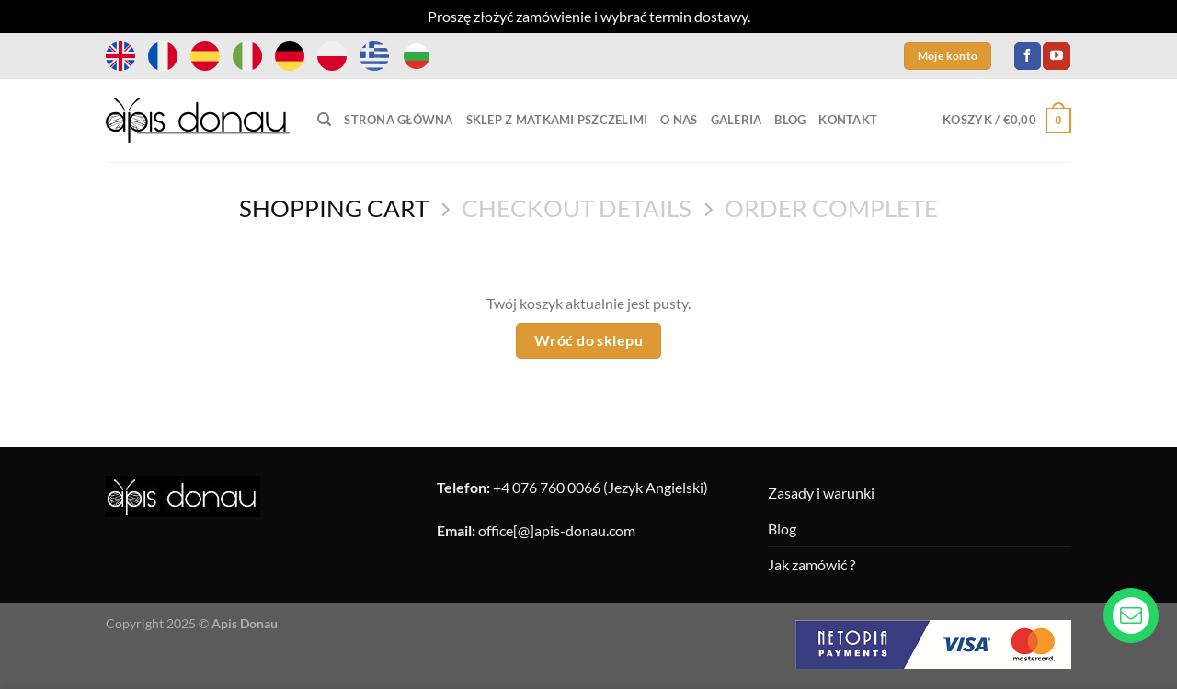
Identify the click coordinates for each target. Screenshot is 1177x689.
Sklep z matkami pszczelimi (557, 119)
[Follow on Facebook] (1027, 56)
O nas (678, 119)
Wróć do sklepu (589, 340)
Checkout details (576, 208)
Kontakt (847, 119)
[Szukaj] (324, 119)
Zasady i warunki (821, 492)
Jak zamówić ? (811, 564)
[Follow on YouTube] (1056, 56)
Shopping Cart (334, 208)
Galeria (736, 119)
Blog (790, 119)
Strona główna (398, 119)
